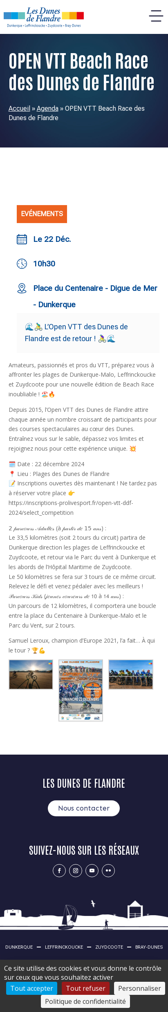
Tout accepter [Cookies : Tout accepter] (31, 988)
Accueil (19, 108)
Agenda (47, 108)
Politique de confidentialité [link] (85, 1001)
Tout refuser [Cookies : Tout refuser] (85, 988)
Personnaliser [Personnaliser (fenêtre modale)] (139, 988)
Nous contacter (84, 808)
